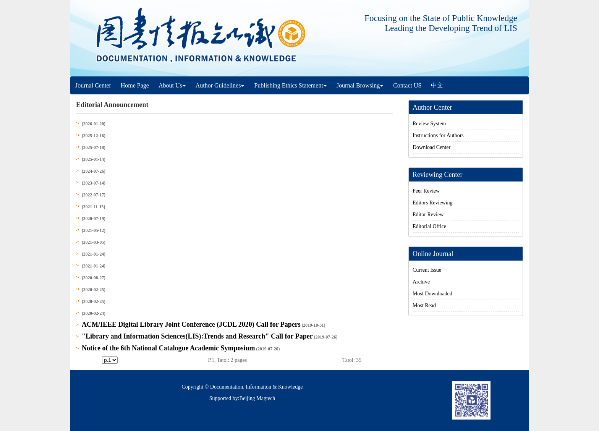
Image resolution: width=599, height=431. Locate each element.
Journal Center (93, 85)
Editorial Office (429, 226)
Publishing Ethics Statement (290, 85)
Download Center (431, 147)
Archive (421, 282)
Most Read (424, 305)
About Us (172, 85)
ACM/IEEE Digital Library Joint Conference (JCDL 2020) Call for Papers (191, 324)
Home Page (135, 85)
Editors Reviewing (433, 203)
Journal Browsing (360, 85)
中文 (437, 85)
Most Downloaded (432, 294)
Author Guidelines (220, 85)
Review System (429, 123)
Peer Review (426, 191)
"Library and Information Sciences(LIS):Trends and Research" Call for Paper (197, 336)
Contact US (407, 85)
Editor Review (428, 214)
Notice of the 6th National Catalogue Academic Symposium (168, 348)
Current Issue (427, 270)
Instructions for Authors (438, 135)
